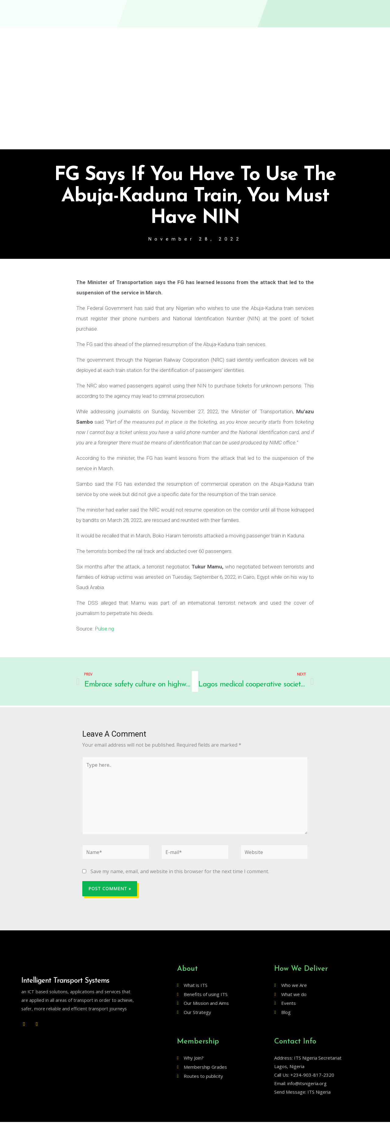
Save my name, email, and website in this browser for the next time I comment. (179, 874)
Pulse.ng (104, 629)
